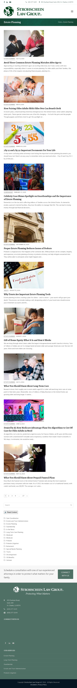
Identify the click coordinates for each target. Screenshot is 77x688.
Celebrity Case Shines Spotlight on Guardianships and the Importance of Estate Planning (37, 198)
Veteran (9, 560)
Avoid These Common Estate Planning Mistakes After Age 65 (32, 62)
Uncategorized (11, 554)
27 (23, 496)
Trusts (6, 290)
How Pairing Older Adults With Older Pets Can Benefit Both (32, 108)
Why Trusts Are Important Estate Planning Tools (27, 294)
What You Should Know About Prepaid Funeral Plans (29, 477)
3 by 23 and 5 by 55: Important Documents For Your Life (29, 150)
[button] (72, 11)
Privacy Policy (42, 685)
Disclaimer (33, 685)
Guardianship (8, 192)
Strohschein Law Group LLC (33, 682)
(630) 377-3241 (12, 609)
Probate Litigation (12, 543)
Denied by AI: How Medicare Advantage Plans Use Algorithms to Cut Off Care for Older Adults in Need (38, 429)
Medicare (9, 538)
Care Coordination (12, 518)
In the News (10, 529)
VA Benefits (10, 557)
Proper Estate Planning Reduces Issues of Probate (28, 248)
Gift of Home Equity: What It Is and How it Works (27, 340)
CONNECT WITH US (65, 574)
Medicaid (9, 535)
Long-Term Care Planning (14, 532)
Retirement (10, 546)
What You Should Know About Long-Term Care (26, 386)
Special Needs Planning (14, 549)
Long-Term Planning (10, 660)
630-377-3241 (31, 2)
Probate (9, 540)
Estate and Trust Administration (17, 521)
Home (60, 22)
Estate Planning (9, 59)
